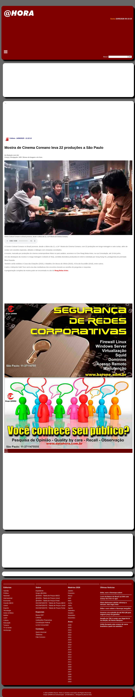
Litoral (5, 605)
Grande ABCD (8, 603)
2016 (69, 649)
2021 (69, 637)
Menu (5, 52)
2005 (69, 677)
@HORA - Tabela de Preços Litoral (48, 598)
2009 (69, 667)
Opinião (6, 591)
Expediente (39, 591)
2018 (69, 645)
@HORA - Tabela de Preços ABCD (48, 596)
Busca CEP (40, 615)
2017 (69, 647)
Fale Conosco (40, 637)
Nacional (6, 596)
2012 (69, 659)
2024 (69, 630)
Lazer (5, 618)
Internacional (7, 598)
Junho (70, 603)
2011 (69, 662)
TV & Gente (7, 628)
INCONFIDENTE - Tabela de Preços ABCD (50, 603)
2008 (69, 669)
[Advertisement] (67, 37)
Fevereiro (71, 593)
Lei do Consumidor (42, 625)
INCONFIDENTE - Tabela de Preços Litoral (50, 605)
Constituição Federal (43, 622)
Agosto (70, 608)
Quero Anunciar (41, 632)
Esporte (6, 608)
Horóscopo (7, 630)
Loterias (38, 617)
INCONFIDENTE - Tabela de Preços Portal (50, 608)
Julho (70, 605)
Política (6, 593)
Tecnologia (7, 610)
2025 (69, 627)
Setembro (71, 610)
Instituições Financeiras (44, 620)
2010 (69, 664)
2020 (69, 640)
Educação (6, 623)
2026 (69, 625)
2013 (69, 657)
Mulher (5, 615)
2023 (69, 632)
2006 (69, 674)
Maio (69, 600)
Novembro (71, 615)
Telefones (39, 635)
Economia (6, 600)
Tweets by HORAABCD (10, 574)
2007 (69, 672)
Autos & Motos (8, 613)
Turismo (6, 625)
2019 (69, 642)
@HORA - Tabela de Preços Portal (47, 600)
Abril (69, 598)
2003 (69, 681)
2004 (69, 679)
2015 (69, 652)
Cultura (12, 138)
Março (70, 596)
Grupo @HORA (41, 593)
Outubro (71, 613)
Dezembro (71, 618)
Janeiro (70, 591)
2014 (69, 654)
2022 (69, 635)
